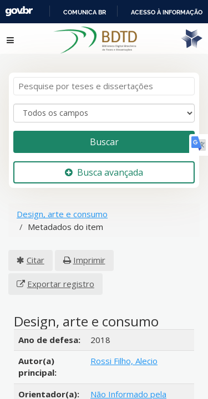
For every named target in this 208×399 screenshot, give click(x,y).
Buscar (104, 131)
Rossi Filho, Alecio (124, 350)
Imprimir (89, 249)
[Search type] (104, 103)
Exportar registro (60, 273)
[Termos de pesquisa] (104, 76)
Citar (35, 249)
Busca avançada (104, 162)
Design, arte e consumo (62, 203)
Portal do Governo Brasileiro (84, 11)
